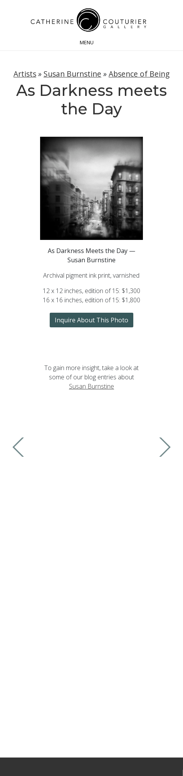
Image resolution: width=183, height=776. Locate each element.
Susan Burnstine (72, 74)
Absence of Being (139, 74)
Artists (24, 74)
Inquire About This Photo (91, 320)
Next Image (163, 447)
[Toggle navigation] (91, 41)
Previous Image (20, 447)
